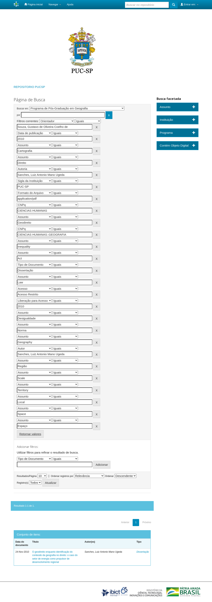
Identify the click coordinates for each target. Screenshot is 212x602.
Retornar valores (30, 434)
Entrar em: (189, 4)
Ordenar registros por (62, 476)
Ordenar (109, 476)
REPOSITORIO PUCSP (29, 87)
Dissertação (143, 551)
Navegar (55, 4)
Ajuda (70, 4)
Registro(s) (22, 482)
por (18, 115)
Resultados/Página (27, 476)
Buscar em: (23, 108)
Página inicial (33, 4)
